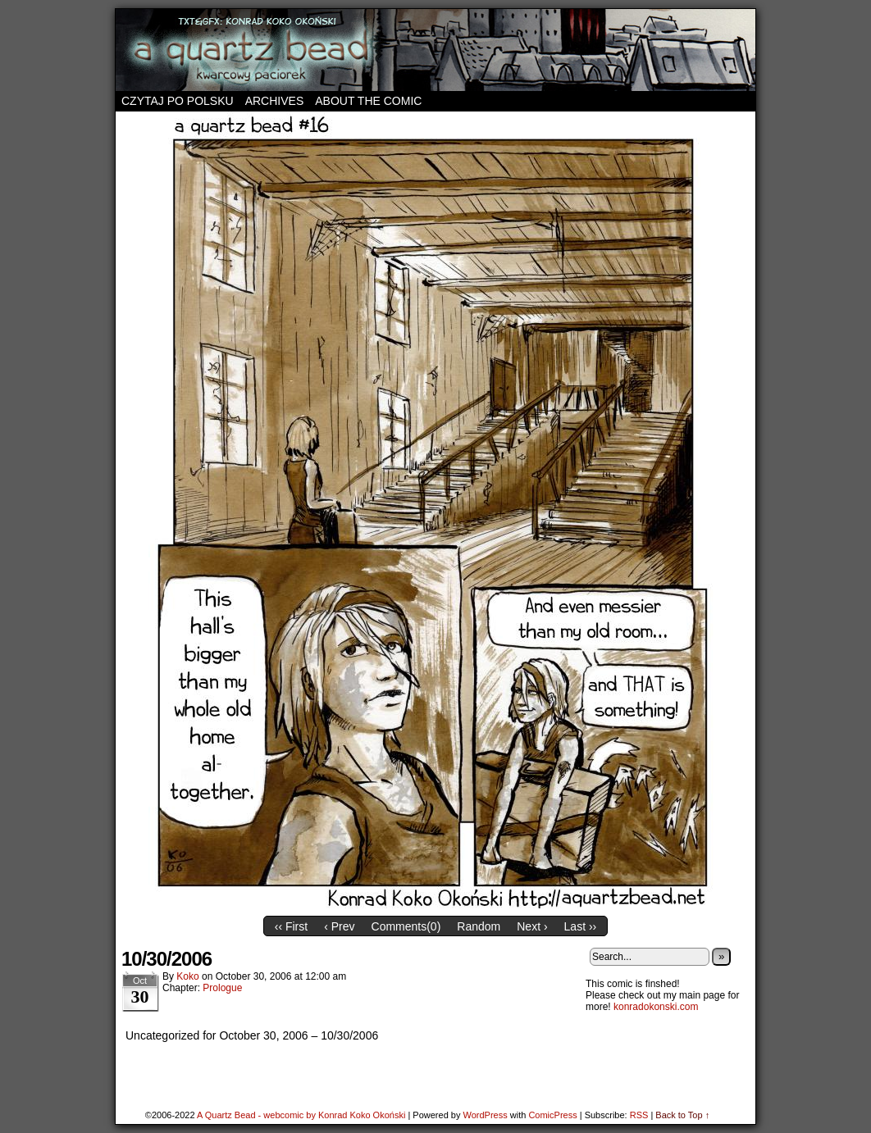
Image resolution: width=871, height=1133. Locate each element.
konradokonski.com (655, 1006)
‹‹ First (291, 926)
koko (187, 976)
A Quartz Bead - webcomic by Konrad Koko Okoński (301, 1115)
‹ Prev (339, 926)
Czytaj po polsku (177, 100)
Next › (532, 926)
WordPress (485, 1115)
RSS (639, 1115)
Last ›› (580, 926)
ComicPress (552, 1115)
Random (478, 926)
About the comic (368, 100)
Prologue (222, 988)
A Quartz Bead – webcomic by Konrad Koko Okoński (435, 50)
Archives (274, 100)
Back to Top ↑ (682, 1115)
